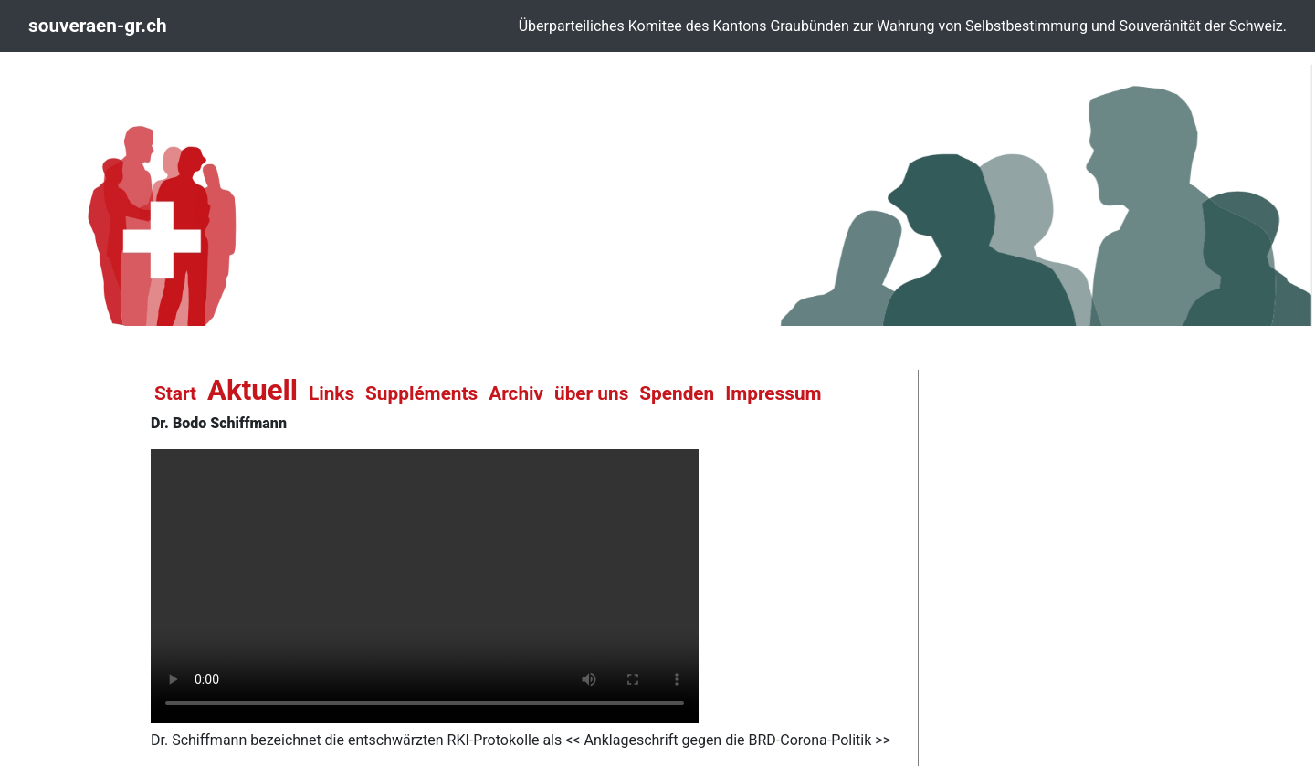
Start (175, 393)
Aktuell (252, 390)
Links (331, 393)
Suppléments (421, 393)
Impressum (773, 393)
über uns (591, 393)
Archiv (516, 393)
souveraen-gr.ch (97, 26)
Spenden (676, 393)
